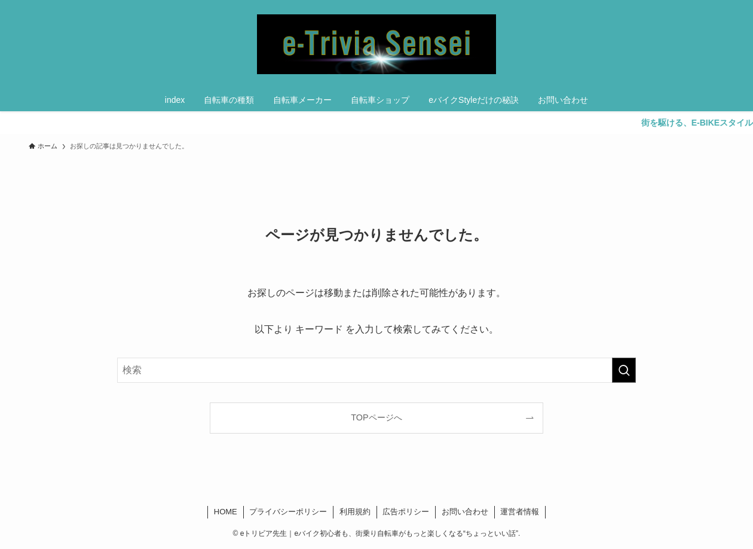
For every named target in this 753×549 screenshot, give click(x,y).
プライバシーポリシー (288, 511)
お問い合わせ (465, 511)
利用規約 (355, 511)
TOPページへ (376, 417)
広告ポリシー (405, 511)
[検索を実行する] (624, 370)
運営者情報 (519, 511)
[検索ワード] (376, 370)
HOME (225, 511)
